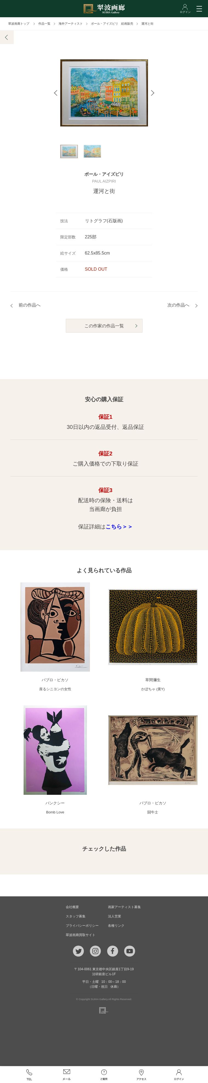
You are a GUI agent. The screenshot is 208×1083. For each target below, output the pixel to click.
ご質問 (104, 1075)
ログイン (179, 1075)
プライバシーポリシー (82, 926)
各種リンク (116, 926)
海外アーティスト (71, 23)
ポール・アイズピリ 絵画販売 (112, 23)
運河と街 (147, 23)
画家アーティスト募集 (124, 907)
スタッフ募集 (76, 917)
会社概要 (72, 907)
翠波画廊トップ (18, 23)
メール (67, 1075)
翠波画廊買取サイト (80, 935)
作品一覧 (44, 23)
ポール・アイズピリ (104, 174)
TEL (29, 1075)
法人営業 (114, 917)
